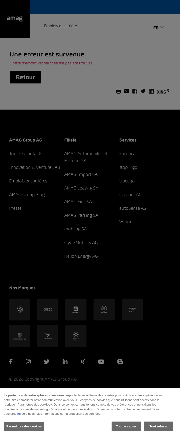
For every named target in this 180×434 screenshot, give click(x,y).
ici (19, 416)
